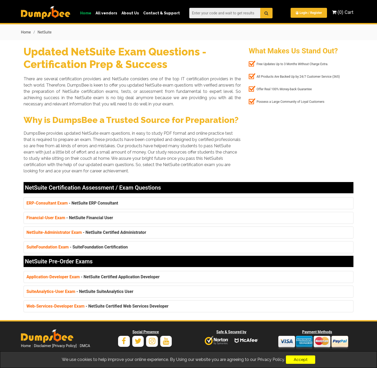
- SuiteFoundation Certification (77, 246)
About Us (130, 13)
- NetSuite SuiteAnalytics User (79, 291)
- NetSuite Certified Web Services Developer (97, 305)
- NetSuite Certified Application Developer (93, 276)
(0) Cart (342, 12)
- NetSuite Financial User (69, 217)
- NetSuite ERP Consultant (72, 202)
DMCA (85, 345)
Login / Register (308, 13)
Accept (300, 359)
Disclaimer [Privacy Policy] (55, 345)
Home (85, 13)
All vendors (106, 13)
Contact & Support (161, 13)
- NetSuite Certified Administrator (86, 232)
